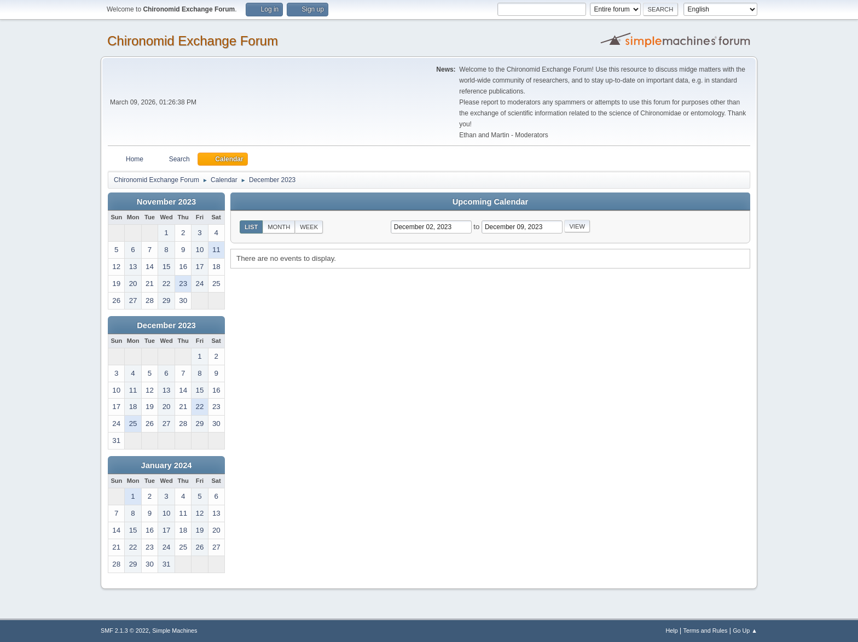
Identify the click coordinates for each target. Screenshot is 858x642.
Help (672, 630)
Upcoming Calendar (490, 201)
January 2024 (166, 465)
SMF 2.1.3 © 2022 (125, 630)
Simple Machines (174, 630)
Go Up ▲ (745, 630)
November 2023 (166, 201)
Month (279, 227)
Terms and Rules (705, 630)
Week (309, 227)
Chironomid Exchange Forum (192, 40)
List (251, 227)
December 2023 (166, 325)
